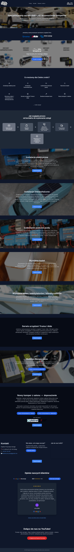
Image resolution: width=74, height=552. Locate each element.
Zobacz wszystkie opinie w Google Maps (37, 517)
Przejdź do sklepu (37, 59)
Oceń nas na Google (54, 478)
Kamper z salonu (41, 3)
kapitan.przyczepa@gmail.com (9, 453)
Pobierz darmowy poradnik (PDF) (37, 369)
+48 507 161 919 (6, 451)
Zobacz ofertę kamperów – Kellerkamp (47, 413)
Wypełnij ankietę (31, 450)
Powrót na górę (37, 170)
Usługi (30, 3)
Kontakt (34, 3)
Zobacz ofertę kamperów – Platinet (26, 413)
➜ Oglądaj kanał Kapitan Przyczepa (37, 538)
